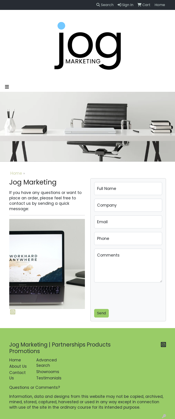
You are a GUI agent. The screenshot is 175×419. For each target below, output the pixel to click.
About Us (18, 366)
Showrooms (47, 371)
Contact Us (17, 375)
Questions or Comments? (34, 387)
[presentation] (128, 295)
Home (16, 173)
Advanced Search (46, 362)
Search (105, 4)
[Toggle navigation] (7, 87)
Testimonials (47, 378)
